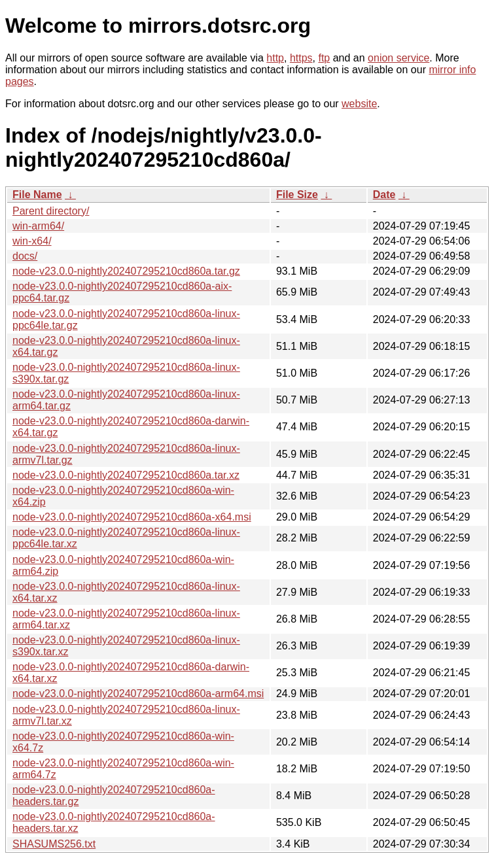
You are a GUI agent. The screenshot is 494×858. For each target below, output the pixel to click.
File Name (37, 194)
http (275, 57)
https (301, 57)
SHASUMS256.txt (54, 843)
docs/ (24, 256)
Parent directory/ (50, 210)
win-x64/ (32, 241)
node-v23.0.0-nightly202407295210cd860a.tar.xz (125, 475)
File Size (297, 194)
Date (384, 194)
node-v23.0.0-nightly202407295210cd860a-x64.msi (131, 517)
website (359, 103)
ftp (324, 57)
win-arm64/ (38, 226)
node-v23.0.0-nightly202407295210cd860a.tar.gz (126, 271)
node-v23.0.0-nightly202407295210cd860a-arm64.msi (138, 693)
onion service (398, 57)
